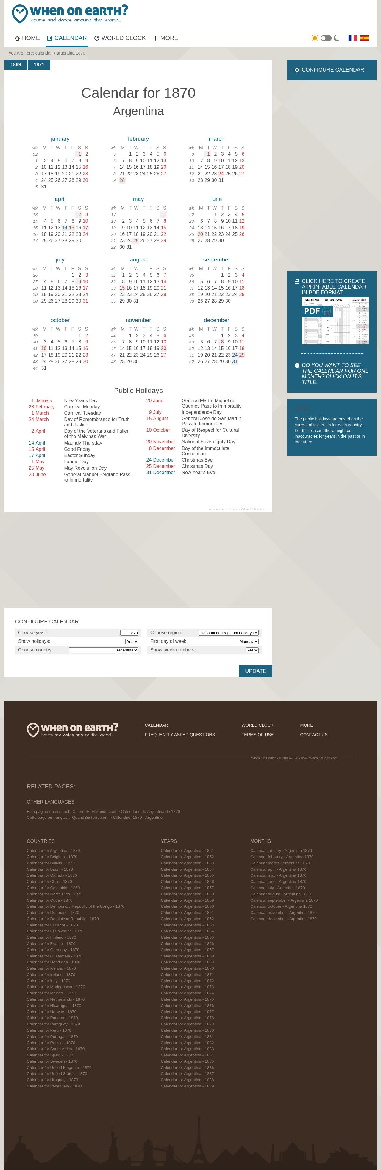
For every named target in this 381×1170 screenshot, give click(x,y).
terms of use (258, 734)
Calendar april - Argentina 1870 (278, 869)
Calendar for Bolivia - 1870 (51, 863)
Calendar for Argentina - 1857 (187, 888)
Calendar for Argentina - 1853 (187, 863)
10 (44, 348)
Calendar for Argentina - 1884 (187, 1055)
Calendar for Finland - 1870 (51, 937)
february (138, 139)
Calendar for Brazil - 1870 (50, 869)
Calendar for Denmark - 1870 (53, 912)
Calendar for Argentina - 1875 (187, 999)
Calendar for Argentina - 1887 (187, 1073)
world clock (258, 725)
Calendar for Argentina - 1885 (187, 1061)
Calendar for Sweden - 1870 (52, 1061)
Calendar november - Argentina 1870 (283, 912)
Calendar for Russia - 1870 (51, 1043)
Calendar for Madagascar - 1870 (56, 987)
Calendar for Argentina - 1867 (187, 950)
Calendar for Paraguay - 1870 (53, 1024)
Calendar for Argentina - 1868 (187, 956)
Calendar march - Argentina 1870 (280, 863)
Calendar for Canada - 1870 (52, 875)
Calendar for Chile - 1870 (49, 881)
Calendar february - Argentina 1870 (281, 857)
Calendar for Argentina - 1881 (187, 1036)
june (216, 199)
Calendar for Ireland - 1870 (51, 974)
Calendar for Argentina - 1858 (187, 894)
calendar (43, 53)
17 (85, 227)
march (216, 139)
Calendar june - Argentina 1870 (278, 881)
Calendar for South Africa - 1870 (56, 1049)
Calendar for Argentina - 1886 (187, 1067)
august (138, 259)
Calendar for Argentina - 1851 (187, 850)
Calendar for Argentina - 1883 (187, 1049)
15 (71, 227)
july (60, 259)
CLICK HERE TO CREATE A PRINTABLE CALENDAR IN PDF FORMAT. (334, 286)
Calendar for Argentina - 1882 (187, 1043)
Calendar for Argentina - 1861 (187, 912)
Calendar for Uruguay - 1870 (52, 1080)
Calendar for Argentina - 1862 (187, 919)
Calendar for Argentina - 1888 (187, 1080)
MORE (165, 38)
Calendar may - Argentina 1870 (278, 875)
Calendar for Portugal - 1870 (52, 1036)
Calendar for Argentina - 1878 (187, 1018)
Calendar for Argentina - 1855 (187, 875)
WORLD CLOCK (120, 38)
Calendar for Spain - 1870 (50, 1055)
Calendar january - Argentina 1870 (281, 850)
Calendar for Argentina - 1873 (187, 987)
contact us (314, 734)
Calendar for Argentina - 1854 (187, 869)
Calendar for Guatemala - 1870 (54, 956)
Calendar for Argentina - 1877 (187, 1012)
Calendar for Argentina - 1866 (187, 943)
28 (122, 180)
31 (235, 361)
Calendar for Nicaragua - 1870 (54, 1005)
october (60, 320)
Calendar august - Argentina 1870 (280, 894)
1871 (39, 64)
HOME (27, 38)
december (216, 320)
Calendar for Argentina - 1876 (187, 1005)
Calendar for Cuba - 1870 (49, 900)
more (306, 725)
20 (200, 234)
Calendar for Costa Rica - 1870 (54, 894)
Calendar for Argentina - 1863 (187, 925)
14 (64, 227)
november (138, 320)
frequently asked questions (180, 734)
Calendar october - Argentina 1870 (281, 906)
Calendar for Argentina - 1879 (187, 1024)
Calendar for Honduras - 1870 (53, 962)
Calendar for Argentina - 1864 (187, 931)
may (138, 199)
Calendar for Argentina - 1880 (187, 1030)
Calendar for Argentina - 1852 (187, 857)
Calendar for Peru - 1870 (49, 1030)
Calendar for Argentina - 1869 (187, 962)
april (60, 199)
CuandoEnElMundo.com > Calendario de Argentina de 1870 (126, 811)
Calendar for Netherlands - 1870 (56, 999)
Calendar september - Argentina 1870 (284, 900)
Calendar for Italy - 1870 (48, 981)
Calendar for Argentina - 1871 (187, 974)
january (60, 139)
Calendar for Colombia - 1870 (53, 888)
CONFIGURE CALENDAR (333, 70)
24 (221, 173)
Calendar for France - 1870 (51, 943)
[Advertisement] (266, 14)
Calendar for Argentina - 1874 (187, 993)
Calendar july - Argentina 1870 (277, 888)
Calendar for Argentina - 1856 (187, 881)
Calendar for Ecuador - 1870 (52, 925)
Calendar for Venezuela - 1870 (54, 1086)
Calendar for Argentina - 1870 (53, 850)
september (216, 259)
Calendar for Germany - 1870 (53, 950)
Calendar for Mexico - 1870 (51, 993)
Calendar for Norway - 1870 (51, 1012)
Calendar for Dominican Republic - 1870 (63, 919)
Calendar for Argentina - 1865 (187, 937)
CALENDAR (67, 38)
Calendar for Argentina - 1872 (187, 981)
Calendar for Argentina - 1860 (187, 906)
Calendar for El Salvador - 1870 (55, 931)
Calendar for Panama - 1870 (52, 1018)
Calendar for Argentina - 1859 (187, 900)
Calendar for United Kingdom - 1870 (59, 1067)
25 (136, 240)
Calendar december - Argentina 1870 (283, 919)
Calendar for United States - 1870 (57, 1073)
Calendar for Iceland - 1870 (51, 968)
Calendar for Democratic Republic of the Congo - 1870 (75, 906)
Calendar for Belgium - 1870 (52, 857)
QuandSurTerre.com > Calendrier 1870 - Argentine (117, 817)
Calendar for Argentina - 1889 (187, 1086)
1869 (15, 64)
